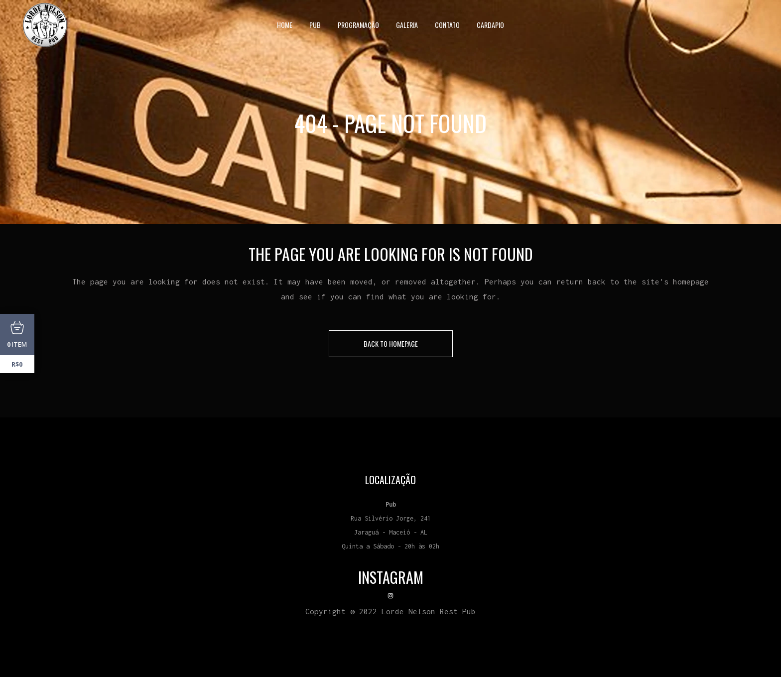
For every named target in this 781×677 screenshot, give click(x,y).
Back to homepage (391, 343)
